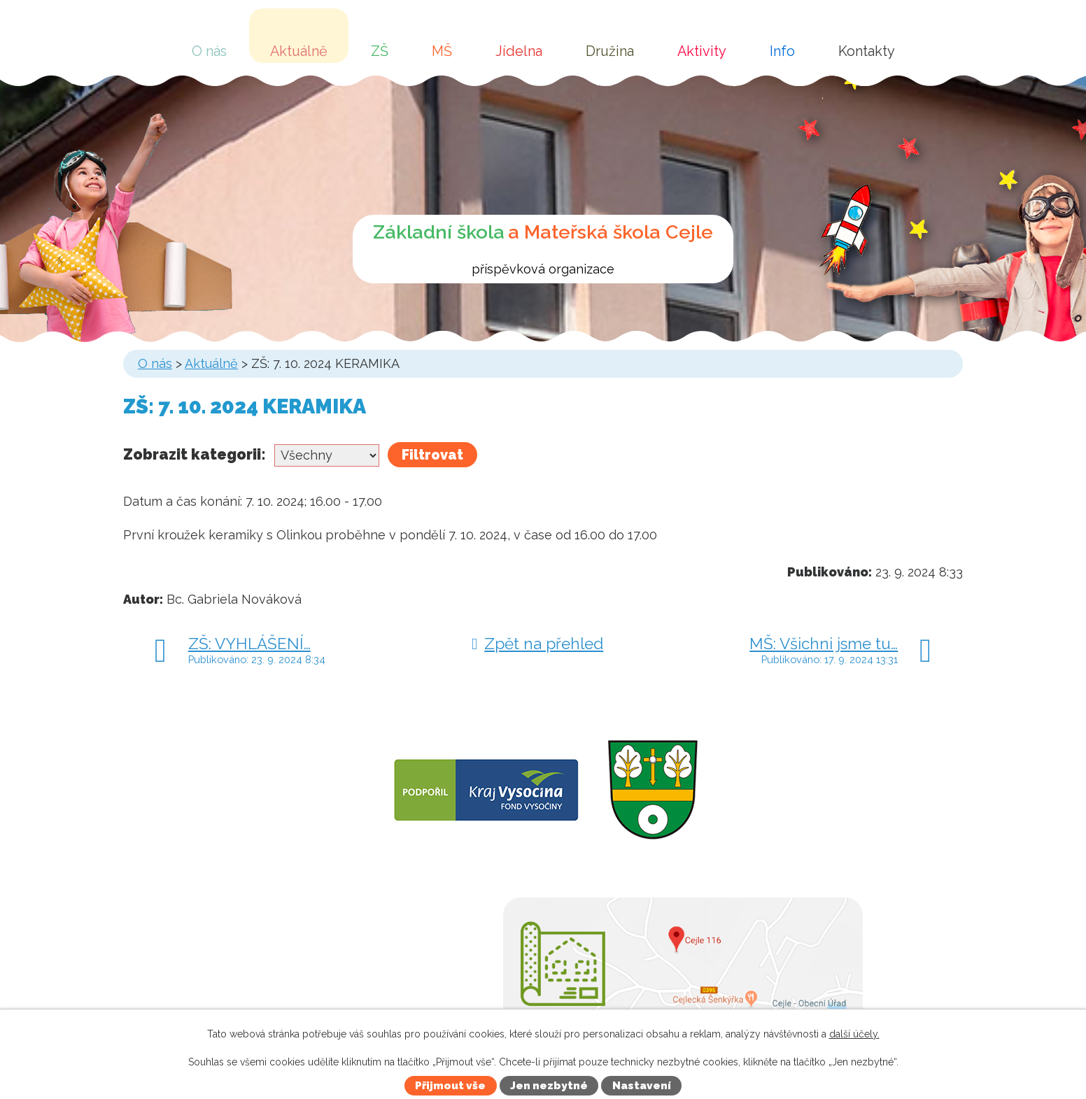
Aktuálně (298, 51)
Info (782, 51)
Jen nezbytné (549, 1085)
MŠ (442, 51)
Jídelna (518, 51)
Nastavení (641, 1085)
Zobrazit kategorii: (194, 454)
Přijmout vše (450, 1085)
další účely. (854, 1034)
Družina (610, 51)
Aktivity (701, 51)
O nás (209, 51)
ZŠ (379, 51)
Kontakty (866, 51)
